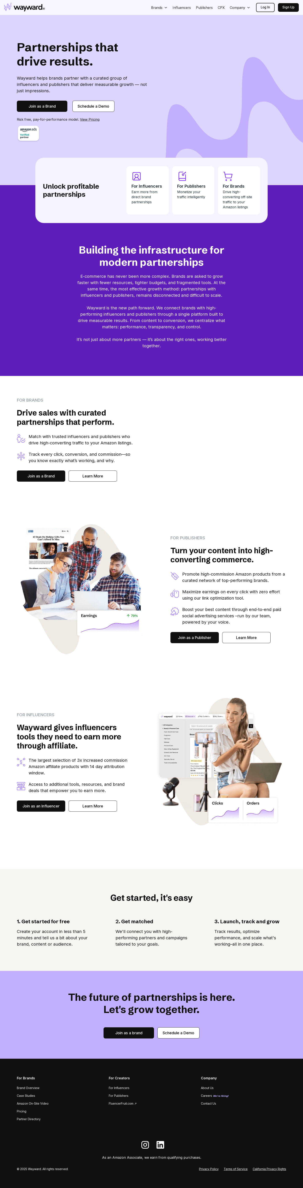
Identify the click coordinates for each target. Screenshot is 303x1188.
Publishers (204, 7)
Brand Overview (28, 1088)
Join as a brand (128, 1033)
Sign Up (288, 7)
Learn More (92, 476)
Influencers (182, 7)
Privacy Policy (209, 1169)
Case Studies (26, 1095)
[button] (159, 7)
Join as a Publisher (194, 637)
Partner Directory (29, 1119)
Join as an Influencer (41, 806)
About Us (207, 1088)
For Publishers (118, 1095)
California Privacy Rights (269, 1169)
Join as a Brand (42, 106)
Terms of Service (236, 1169)
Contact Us (208, 1103)
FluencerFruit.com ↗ (123, 1103)
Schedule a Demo (93, 106)
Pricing (21, 1111)
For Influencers (119, 1088)
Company (237, 7)
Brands (156, 7)
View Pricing (90, 119)
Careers (215, 1095)
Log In (265, 7)
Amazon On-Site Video (33, 1103)
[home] (24, 7)
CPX (221, 7)
